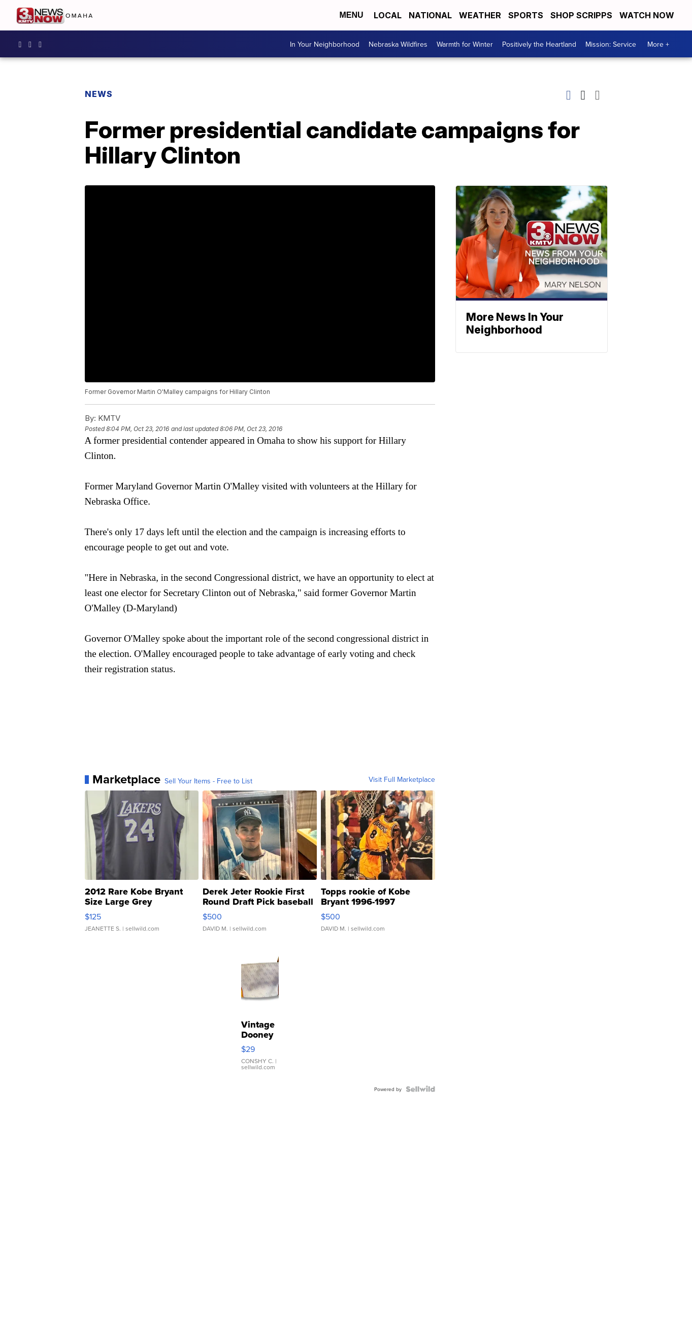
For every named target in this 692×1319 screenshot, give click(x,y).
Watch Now (647, 15)
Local (388, 15)
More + (658, 44)
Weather (480, 15)
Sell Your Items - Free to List (208, 780)
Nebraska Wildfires (398, 44)
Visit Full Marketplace (402, 779)
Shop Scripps (581, 15)
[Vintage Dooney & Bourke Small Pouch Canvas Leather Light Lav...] (260, 1011)
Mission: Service (610, 44)
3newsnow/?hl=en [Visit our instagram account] (32, 44)
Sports (525, 15)
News (99, 94)
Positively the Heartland (539, 44)
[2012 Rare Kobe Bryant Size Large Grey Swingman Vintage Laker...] (142, 866)
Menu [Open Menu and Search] (351, 15)
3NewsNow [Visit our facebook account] (23, 44)
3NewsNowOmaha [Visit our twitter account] (43, 44)
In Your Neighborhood (324, 44)
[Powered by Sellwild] (420, 1089)
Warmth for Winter (465, 44)
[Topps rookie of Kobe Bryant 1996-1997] (378, 866)
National (430, 15)
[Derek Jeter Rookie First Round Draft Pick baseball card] (260, 866)
